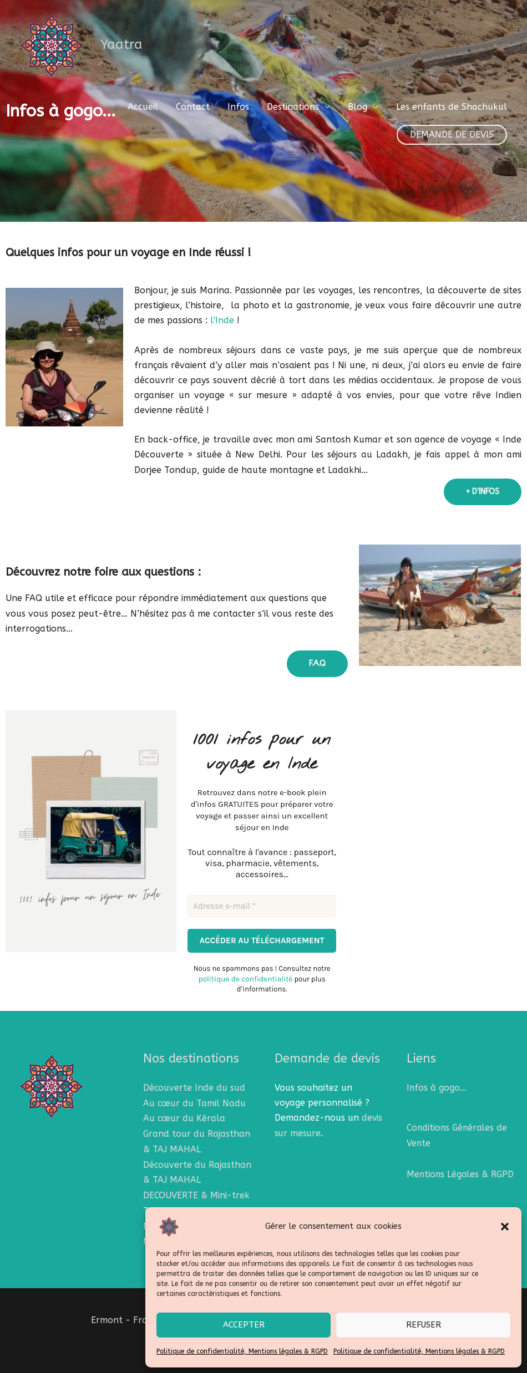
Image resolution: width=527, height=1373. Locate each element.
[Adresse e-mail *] (337, 748)
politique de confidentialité (346, 832)
